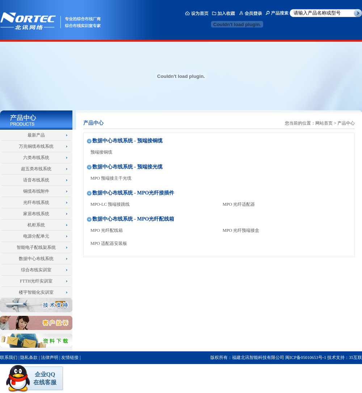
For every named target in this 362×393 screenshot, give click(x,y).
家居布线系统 (36, 213)
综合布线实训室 (36, 269)
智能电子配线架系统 (36, 247)
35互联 (355, 357)
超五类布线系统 (36, 168)
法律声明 (49, 357)
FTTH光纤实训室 (36, 281)
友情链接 (70, 357)
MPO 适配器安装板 (108, 243)
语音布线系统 (36, 180)
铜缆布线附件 (36, 191)
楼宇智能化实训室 (36, 292)
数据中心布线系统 (36, 258)
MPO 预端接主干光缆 (110, 178)
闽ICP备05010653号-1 (305, 357)
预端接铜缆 (101, 152)
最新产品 (36, 135)
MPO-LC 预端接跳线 (110, 204)
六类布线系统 (36, 157)
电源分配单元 (36, 236)
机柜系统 (36, 224)
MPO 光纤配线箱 (106, 230)
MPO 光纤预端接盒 (241, 230)
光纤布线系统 (36, 202)
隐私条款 (29, 357)
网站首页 (324, 123)
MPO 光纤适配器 (239, 204)
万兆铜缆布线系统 (36, 146)
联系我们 (8, 357)
